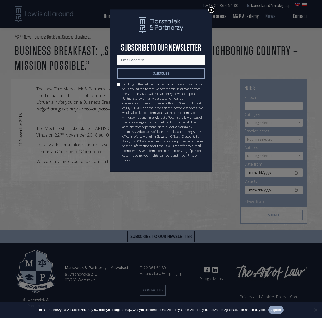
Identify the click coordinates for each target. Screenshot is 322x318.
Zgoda (276, 310)
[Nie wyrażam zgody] (315, 309)
